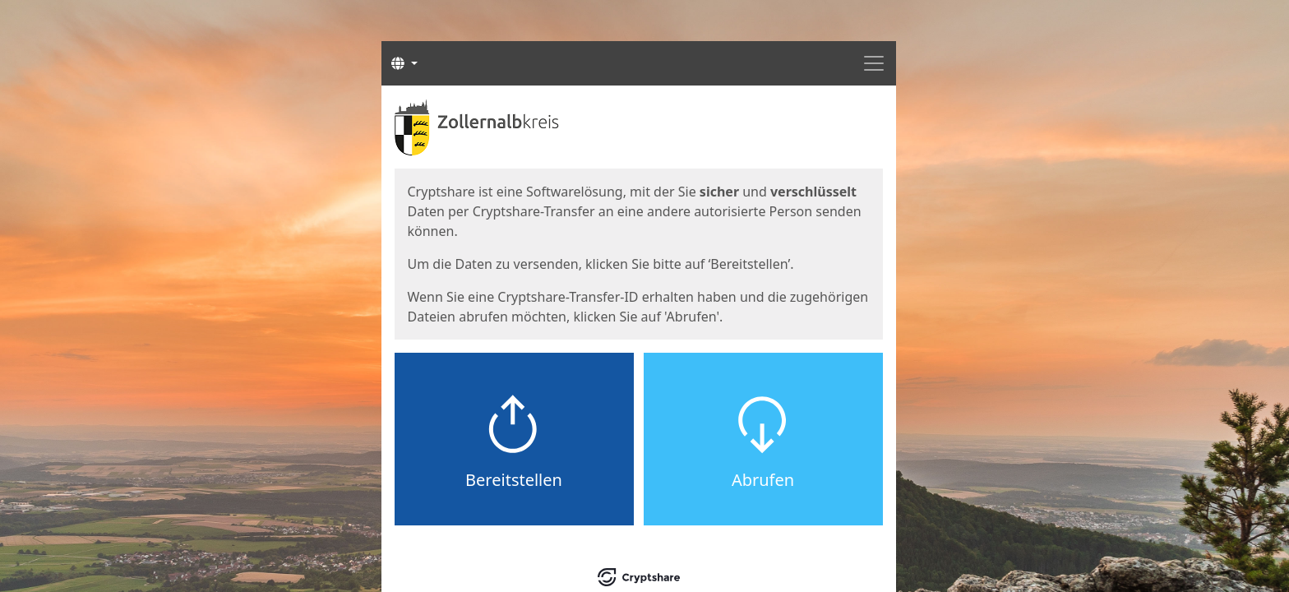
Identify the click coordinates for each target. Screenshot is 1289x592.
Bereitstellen (513, 480)
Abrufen (763, 480)
